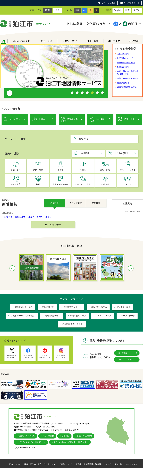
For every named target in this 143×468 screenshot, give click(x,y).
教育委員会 (72, 119)
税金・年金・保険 (60, 184)
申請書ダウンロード (72, 307)
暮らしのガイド (21, 41)
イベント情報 (75, 203)
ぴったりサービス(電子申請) (22, 316)
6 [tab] (97, 92)
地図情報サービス (53, 316)
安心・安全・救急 (83, 184)
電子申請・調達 (123, 307)
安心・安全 (46, 41)
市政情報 (134, 41)
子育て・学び (70, 41)
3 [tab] (82, 92)
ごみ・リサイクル (127, 170)
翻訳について (66, 464)
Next (130, 268)
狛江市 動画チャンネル (44, 356)
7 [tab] (102, 92)
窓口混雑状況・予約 (23, 307)
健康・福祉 (93, 41)
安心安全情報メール (126, 62)
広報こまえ (129, 119)
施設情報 (85, 153)
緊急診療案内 (123, 83)
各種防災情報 (123, 67)
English (117, 10)
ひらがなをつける (132, 3)
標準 (47, 10)
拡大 (57, 10)
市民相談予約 (48, 307)
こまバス (128, 184)
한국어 (136, 10)
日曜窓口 (65, 436)
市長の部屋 (15, 119)
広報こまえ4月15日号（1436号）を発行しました (27, 217)
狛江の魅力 (114, 41)
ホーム (3, 41)
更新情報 (96, 203)
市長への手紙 (121, 353)
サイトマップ (131, 464)
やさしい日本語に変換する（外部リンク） (71, 442)
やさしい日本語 (108, 3)
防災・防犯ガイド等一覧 (128, 78)
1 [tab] (72, 92)
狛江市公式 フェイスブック (28, 356)
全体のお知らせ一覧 (53, 225)
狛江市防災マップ (125, 58)
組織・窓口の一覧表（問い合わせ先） (40, 464)
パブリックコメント (124, 359)
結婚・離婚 (38, 170)
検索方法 (83, 139)
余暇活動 (105, 184)
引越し (83, 170)
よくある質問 (121, 153)
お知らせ (54, 203)
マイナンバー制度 (103, 316)
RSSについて (15, 464)
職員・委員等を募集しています (107, 340)
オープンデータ (128, 316)
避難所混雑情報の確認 (127, 87)
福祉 (38, 184)
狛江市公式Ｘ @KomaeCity (11, 356)
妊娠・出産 (16, 170)
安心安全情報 (123, 54)
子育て (60, 170)
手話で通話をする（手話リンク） (32, 442)
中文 (127, 10)
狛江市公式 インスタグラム (61, 356)
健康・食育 (16, 184)
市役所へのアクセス (26, 436)
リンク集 (118, 464)
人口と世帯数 (48, 436)
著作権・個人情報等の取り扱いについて (93, 464)
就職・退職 (105, 170)
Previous (12, 268)
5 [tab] (92, 92)
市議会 (42, 119)
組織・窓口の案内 (84, 436)
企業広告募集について (132, 211)
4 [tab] (87, 92)
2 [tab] (77, 92)
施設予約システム (99, 307)
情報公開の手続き (78, 316)
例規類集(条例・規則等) (72, 324)
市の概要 (100, 119)
